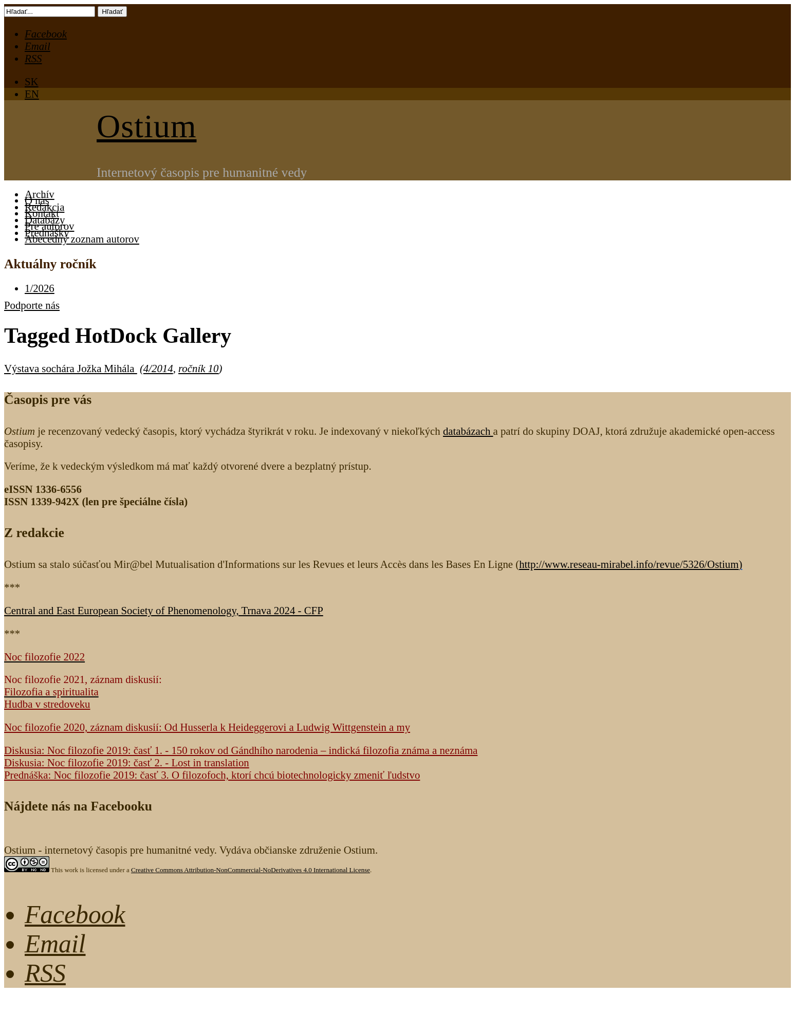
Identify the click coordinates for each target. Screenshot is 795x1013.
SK (32, 81)
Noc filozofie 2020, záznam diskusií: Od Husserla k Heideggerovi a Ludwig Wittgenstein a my (207, 727)
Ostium (146, 126)
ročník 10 (198, 368)
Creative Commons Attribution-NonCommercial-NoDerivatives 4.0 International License (250, 870)
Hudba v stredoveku (47, 704)
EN (32, 94)
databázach (468, 431)
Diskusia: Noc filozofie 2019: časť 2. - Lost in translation (126, 762)
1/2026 (39, 288)
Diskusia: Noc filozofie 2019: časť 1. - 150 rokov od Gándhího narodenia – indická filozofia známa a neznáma (240, 750)
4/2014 (158, 368)
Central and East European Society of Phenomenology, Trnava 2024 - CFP (163, 610)
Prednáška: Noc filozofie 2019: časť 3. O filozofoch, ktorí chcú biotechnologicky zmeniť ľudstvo (212, 775)
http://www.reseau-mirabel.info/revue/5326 (628, 564)
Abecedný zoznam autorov (82, 239)
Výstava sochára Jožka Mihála (70, 368)
